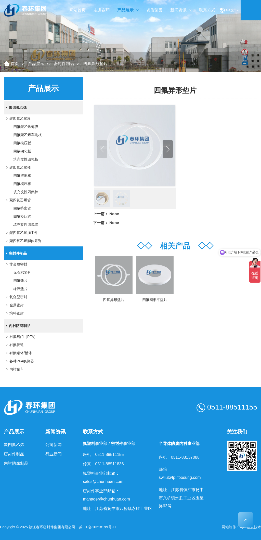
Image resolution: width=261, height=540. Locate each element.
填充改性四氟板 (25, 159)
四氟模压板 (22, 143)
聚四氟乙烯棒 (17, 167)
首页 (15, 63)
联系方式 (207, 10)
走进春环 (101, 10)
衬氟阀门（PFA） (20, 336)
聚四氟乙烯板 (17, 118)
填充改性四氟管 (25, 224)
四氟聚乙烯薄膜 (25, 127)
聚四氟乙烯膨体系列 (23, 241)
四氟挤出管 (22, 208)
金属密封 (14, 305)
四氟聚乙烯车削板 (27, 135)
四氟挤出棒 (22, 176)
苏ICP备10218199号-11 (98, 527)
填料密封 (14, 313)
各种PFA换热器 (19, 361)
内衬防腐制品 (17, 325)
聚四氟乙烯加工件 (21, 232)
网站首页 (77, 10)
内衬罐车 (14, 369)
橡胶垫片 (20, 289)
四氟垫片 (20, 281)
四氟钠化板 (22, 151)
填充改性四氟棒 (25, 192)
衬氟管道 (14, 344)
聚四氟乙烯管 (17, 200)
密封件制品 (64, 63)
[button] (168, 149)
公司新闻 (53, 444)
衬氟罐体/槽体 (18, 353)
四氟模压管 (22, 216)
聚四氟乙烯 (15, 107)
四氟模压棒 (22, 184)
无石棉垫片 (22, 272)
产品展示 (127, 10)
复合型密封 (15, 297)
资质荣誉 (154, 10)
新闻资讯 (180, 10)
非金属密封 (15, 264)
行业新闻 (53, 454)
